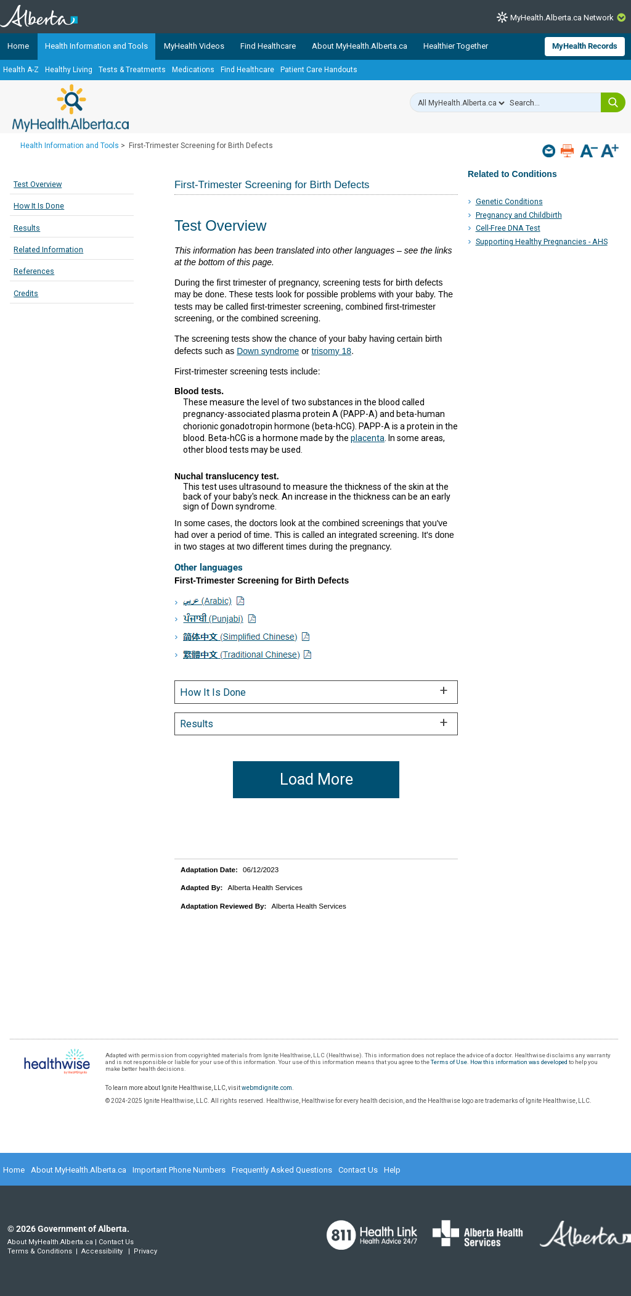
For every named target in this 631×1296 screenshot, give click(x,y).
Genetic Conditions (509, 201)
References (34, 271)
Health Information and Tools (96, 46)
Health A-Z (21, 69)
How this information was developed (519, 1062)
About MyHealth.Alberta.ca (359, 46)
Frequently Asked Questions (282, 1169)
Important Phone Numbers (179, 1169)
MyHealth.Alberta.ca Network (562, 17)
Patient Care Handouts (318, 69)
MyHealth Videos (194, 46)
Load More (316, 779)
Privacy (145, 1251)
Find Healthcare (268, 46)
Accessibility (102, 1251)
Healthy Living (68, 69)
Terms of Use (449, 1062)
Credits (26, 293)
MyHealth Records (584, 46)
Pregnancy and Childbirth (519, 215)
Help (392, 1169)
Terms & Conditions (39, 1251)
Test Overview (38, 184)
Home (18, 46)
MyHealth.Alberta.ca (70, 108)
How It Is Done (39, 205)
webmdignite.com (267, 1087)
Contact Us (358, 1169)
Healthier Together (455, 46)
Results (27, 228)
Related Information (48, 249)
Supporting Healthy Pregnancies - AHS (542, 241)
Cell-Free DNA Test (508, 228)
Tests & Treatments (132, 69)
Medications (193, 69)
